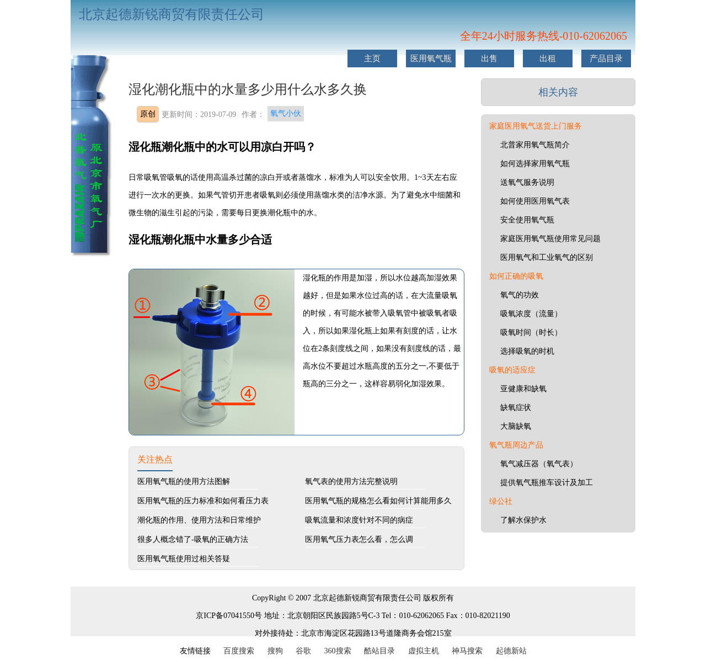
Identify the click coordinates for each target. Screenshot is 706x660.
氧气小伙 (285, 113)
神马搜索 (467, 651)
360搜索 (337, 651)
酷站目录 (379, 651)
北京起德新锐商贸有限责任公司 (171, 14)
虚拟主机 (423, 651)
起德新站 (511, 651)
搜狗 (275, 651)
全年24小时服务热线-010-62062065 (543, 36)
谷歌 (303, 651)
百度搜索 (238, 651)
